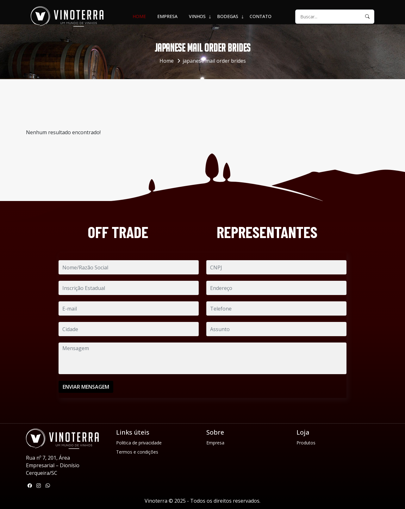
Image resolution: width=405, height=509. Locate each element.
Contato (260, 16)
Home (139, 16)
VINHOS (197, 16)
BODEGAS (227, 16)
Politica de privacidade (139, 443)
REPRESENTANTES (267, 232)
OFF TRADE (118, 232)
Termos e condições (137, 452)
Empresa (167, 16)
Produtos (305, 443)
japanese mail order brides (214, 60)
